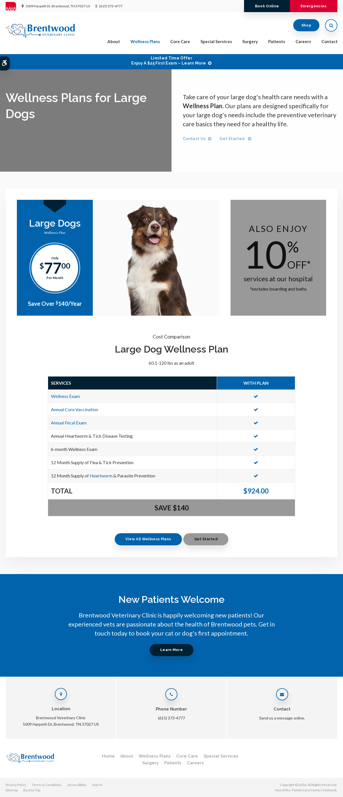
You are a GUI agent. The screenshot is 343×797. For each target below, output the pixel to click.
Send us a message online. (282, 718)
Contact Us (194, 138)
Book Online (262, 6)
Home (108, 756)
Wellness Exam (65, 396)
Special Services (216, 42)
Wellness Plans (145, 42)
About (113, 42)
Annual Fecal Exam (69, 422)
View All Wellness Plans (146, 539)
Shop (306, 27)
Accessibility (76, 785)
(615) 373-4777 (111, 6)
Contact (329, 42)
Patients (276, 42)
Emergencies (312, 6)
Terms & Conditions (47, 785)
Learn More (171, 650)
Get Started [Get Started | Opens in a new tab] (233, 138)
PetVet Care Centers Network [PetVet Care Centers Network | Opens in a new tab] (314, 790)
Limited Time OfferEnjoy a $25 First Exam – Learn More (168, 60)
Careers (303, 42)
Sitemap (12, 790)
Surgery (250, 42)
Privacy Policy (16, 785)
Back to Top (31, 790)
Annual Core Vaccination (74, 409)
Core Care (180, 42)
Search (97, 785)
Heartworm (101, 475)
